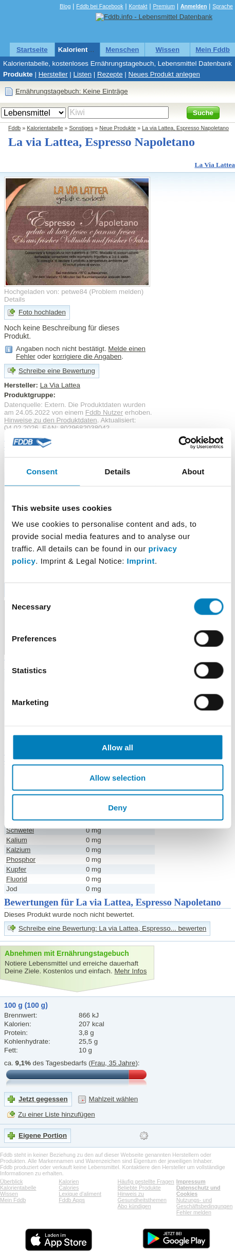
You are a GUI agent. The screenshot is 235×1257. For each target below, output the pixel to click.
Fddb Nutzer (104, 412)
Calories (69, 1188)
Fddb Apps (72, 1200)
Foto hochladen (42, 312)
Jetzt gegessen (43, 1099)
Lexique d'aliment (80, 1194)
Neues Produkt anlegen (164, 74)
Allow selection (117, 777)
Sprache (222, 6)
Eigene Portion (43, 1135)
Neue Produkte (117, 128)
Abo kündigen (134, 1206)
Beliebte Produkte (139, 1188)
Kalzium (18, 850)
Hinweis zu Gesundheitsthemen (142, 1197)
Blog (65, 6)
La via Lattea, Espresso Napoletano (185, 128)
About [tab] (193, 471)
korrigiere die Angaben (87, 356)
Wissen (167, 49)
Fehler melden (193, 1212)
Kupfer (16, 869)
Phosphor (20, 859)
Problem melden (116, 291)
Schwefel (20, 830)
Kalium (16, 840)
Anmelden (193, 6)
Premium (164, 6)
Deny (117, 807)
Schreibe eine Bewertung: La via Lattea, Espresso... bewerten (112, 928)
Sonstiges (81, 128)
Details (14, 299)
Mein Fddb (212, 49)
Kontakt (138, 6)
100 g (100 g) (26, 1005)
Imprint (141, 561)
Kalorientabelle (82, 49)
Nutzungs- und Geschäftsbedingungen (204, 1203)
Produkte (18, 74)
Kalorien (69, 1181)
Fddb (14, 128)
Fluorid (16, 879)
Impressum (191, 1181)
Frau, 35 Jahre (113, 1063)
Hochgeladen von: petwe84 (45, 291)
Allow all (117, 747)
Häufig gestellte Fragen (146, 1181)
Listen (83, 74)
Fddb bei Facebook (99, 6)
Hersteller (53, 74)
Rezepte (110, 74)
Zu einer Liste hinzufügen (56, 1114)
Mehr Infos (130, 971)
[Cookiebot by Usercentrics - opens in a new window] (178, 443)
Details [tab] (118, 471)
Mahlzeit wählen (113, 1099)
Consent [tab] (42, 471)
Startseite (32, 49)
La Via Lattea (215, 165)
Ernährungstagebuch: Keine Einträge (71, 91)
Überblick (11, 1181)
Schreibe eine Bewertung (57, 371)
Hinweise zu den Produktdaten (50, 420)
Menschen (122, 49)
